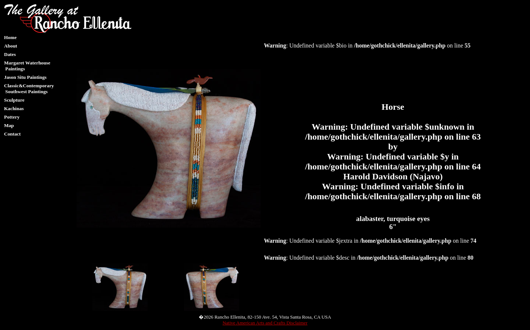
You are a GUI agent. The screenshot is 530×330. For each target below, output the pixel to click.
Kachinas (14, 108)
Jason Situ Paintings (25, 77)
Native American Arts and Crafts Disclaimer (265, 323)
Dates (10, 54)
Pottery (12, 117)
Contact (12, 134)
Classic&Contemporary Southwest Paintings (29, 88)
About (10, 46)
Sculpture (14, 100)
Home (10, 37)
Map (9, 125)
